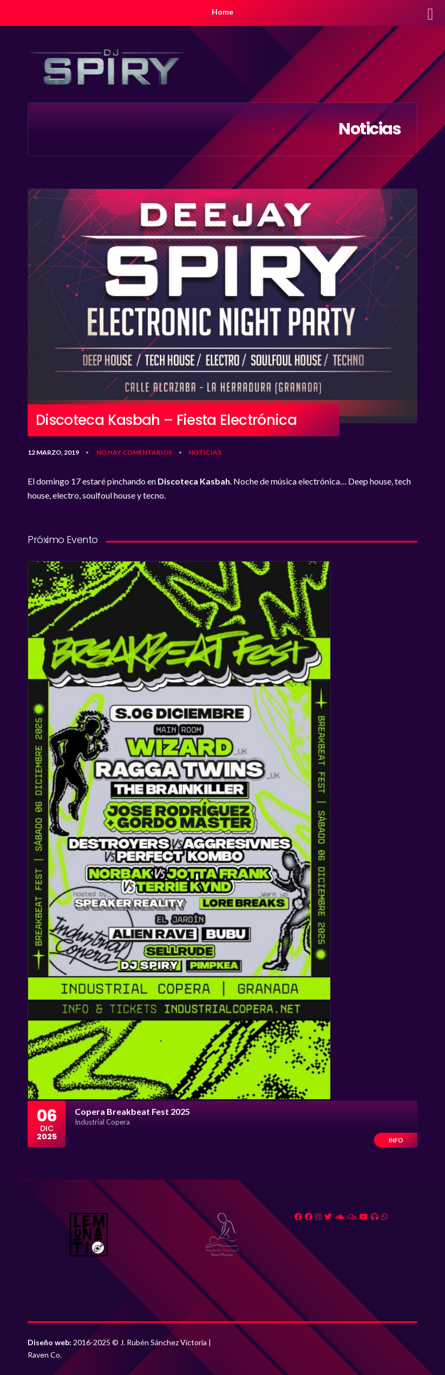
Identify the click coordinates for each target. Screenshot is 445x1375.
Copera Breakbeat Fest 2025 (132, 1111)
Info (396, 1140)
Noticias (204, 452)
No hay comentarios (134, 452)
